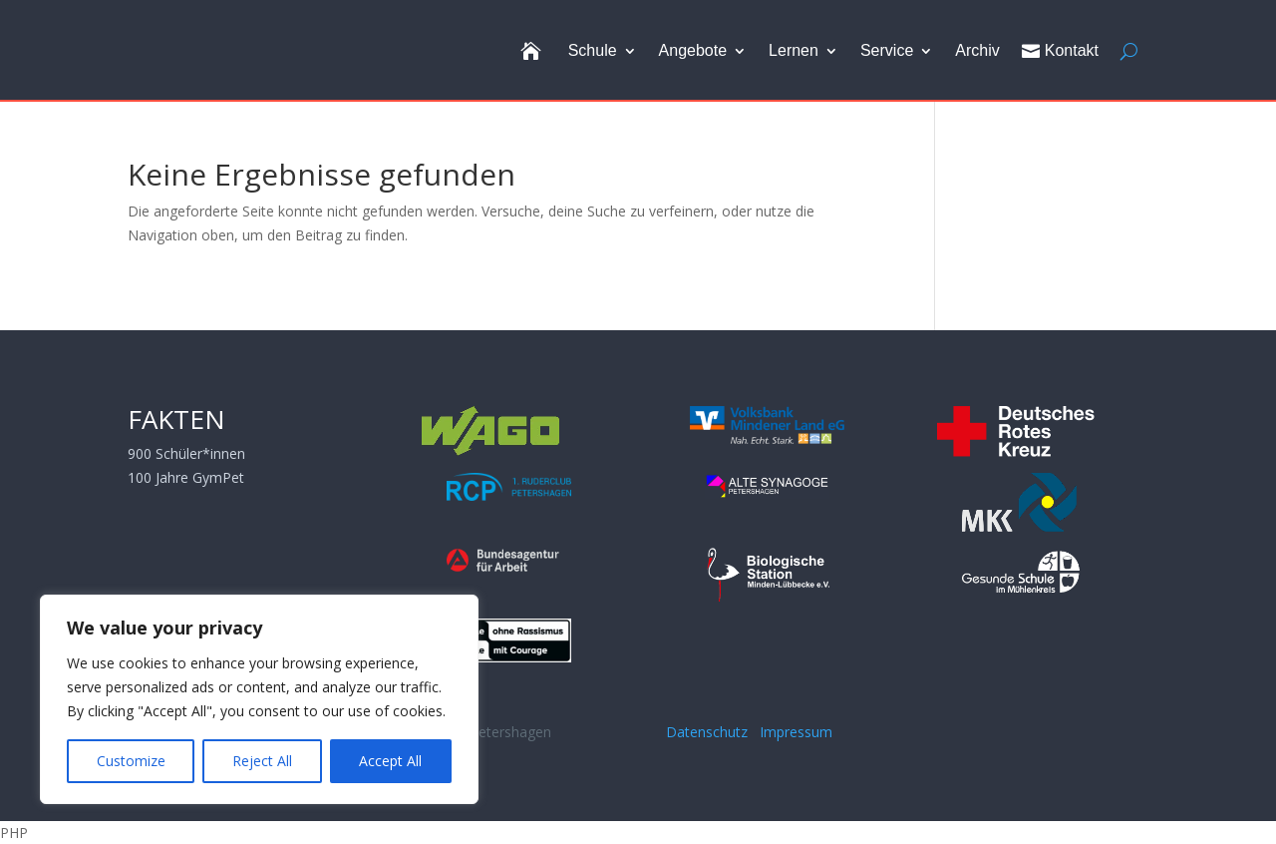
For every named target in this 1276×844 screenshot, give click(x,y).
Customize (131, 760)
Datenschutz (711, 731)
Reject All (262, 760)
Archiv (977, 50)
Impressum (796, 731)
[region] (259, 699)
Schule (592, 50)
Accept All (390, 760)
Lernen (793, 50)
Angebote (693, 50)
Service (886, 50)
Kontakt (1060, 51)
